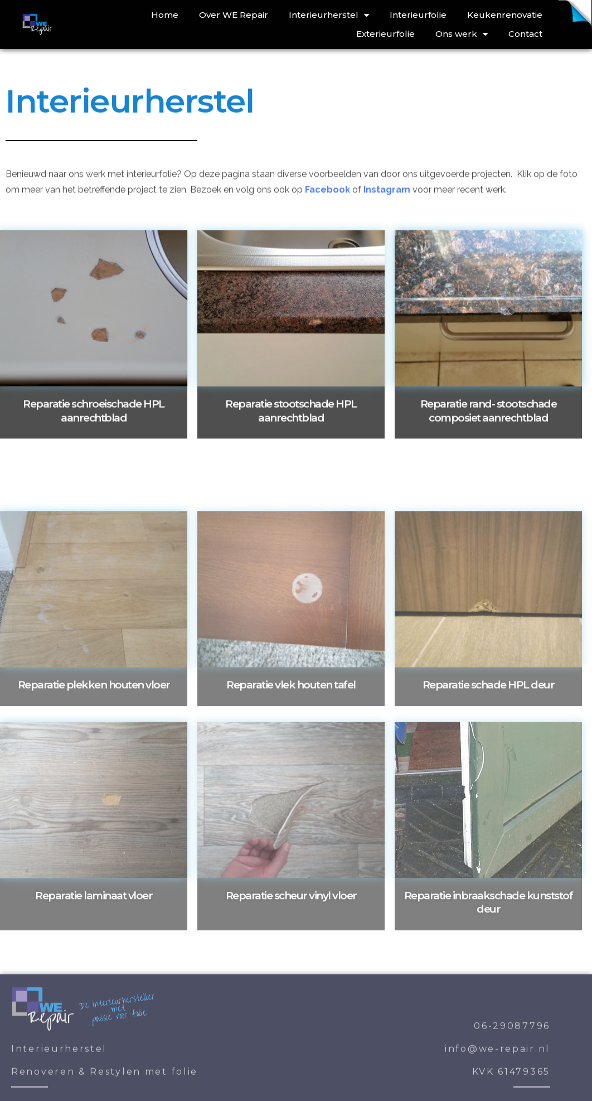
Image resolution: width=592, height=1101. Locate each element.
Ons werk (461, 34)
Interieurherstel (329, 15)
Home (164, 14)
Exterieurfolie (385, 33)
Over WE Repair (233, 14)
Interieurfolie (418, 14)
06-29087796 (512, 1084)
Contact (525, 33)
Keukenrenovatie (504, 14)
